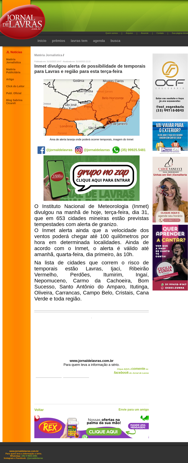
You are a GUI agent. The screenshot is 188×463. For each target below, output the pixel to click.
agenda (99, 41)
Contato (160, 33)
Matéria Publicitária (13, 71)
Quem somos (111, 33)
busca (115, 41)
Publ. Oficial (13, 93)
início (42, 41)
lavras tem (79, 41)
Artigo (10, 79)
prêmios (58, 41)
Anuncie (144, 33)
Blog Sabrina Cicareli (14, 102)
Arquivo (129, 33)
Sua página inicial (180, 33)
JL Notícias (14, 52)
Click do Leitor (15, 86)
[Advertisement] (78, 24)
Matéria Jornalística (13, 61)
